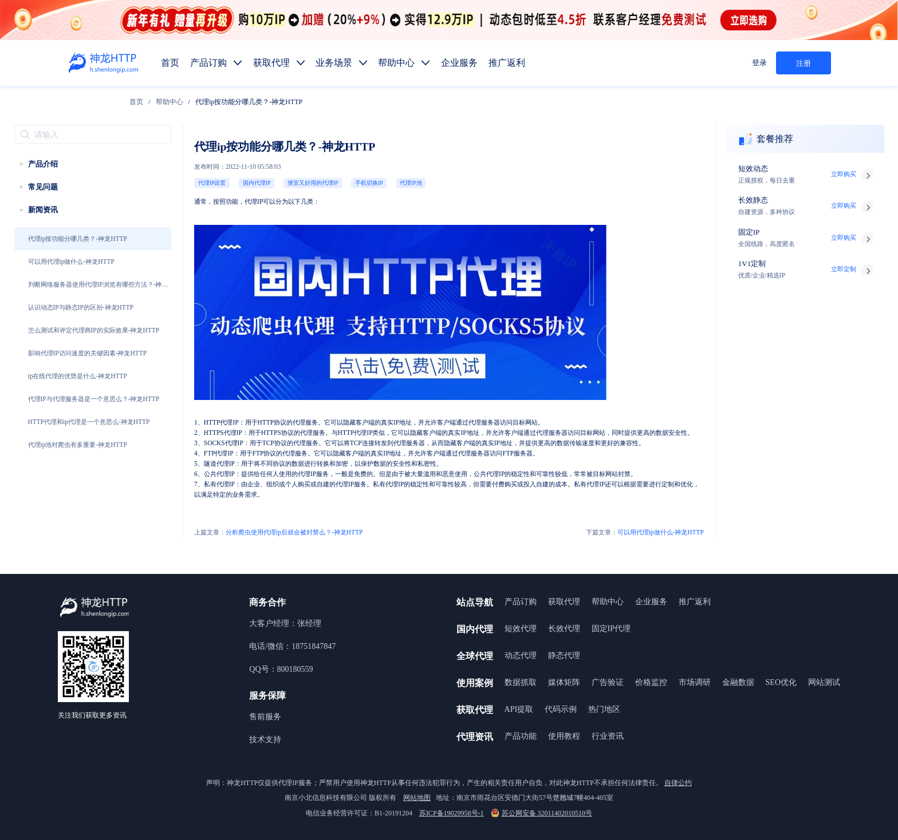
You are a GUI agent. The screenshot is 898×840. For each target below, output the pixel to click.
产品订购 (521, 601)
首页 (136, 102)
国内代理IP (257, 183)
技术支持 (265, 739)
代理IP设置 (212, 183)
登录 (759, 62)
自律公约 (678, 783)
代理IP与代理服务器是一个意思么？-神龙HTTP (94, 398)
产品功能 (521, 736)
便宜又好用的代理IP (312, 183)
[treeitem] (92, 164)
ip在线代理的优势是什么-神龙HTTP (77, 376)
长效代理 (564, 628)
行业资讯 (608, 736)
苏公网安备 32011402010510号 (542, 813)
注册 (803, 63)
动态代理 (521, 655)
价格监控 (651, 682)
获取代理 (564, 601)
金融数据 (738, 682)
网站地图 (417, 798)
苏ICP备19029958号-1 (451, 813)
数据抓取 (521, 682)
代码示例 (561, 709)
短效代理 (521, 628)
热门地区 (604, 709)
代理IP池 (411, 183)
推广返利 (695, 601)
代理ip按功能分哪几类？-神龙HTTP (77, 238)
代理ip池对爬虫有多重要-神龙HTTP (77, 444)
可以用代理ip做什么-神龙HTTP (71, 261)
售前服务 (265, 716)
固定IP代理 (611, 628)
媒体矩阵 (564, 682)
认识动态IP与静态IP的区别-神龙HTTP (81, 307)
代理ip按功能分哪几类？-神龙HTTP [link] (248, 102)
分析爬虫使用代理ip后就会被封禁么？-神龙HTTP (278, 532)
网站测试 (824, 682)
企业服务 (651, 601)
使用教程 (564, 736)
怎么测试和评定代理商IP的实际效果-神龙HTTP (94, 330)
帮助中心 (169, 102)
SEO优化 (781, 682)
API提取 (519, 709)
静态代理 (564, 655)
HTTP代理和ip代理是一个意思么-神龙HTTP (89, 421)
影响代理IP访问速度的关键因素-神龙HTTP (87, 353)
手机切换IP (369, 183)
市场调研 (695, 682)
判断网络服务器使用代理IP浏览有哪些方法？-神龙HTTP (98, 288)
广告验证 (608, 682)
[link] (136, 101)
